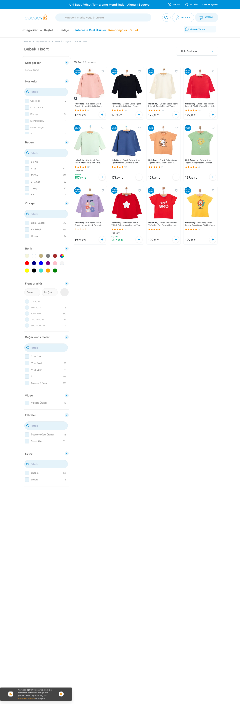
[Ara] (103, 17)
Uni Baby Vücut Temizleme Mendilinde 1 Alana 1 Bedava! (109, 4)
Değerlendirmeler (37, 337)
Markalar (31, 81)
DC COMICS (36, 107)
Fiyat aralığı (33, 283)
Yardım (174, 4)
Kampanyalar (118, 30)
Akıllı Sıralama (197, 51)
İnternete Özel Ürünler (90, 30)
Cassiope (35, 100)
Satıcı (28, 453)
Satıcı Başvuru (210, 4)
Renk (28, 248)
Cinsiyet (30, 203)
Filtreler (30, 415)
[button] (75, 110)
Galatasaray (37, 134)
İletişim (191, 4)
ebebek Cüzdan (195, 29)
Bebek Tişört (81, 41)
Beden (29, 142)
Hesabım (185, 17)
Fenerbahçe (37, 127)
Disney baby (37, 120)
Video (29, 395)
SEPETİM (205, 17)
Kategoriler (33, 62)
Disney (34, 114)
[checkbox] (27, 101)
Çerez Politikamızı (26, 698)
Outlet (134, 30)
